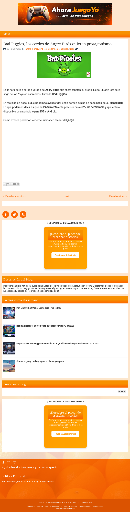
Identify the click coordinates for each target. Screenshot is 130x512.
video (71, 49)
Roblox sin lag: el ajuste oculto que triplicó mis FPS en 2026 (45, 326)
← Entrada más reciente (14, 196)
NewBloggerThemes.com (65, 508)
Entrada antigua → (118, 196)
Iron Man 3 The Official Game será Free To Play (38, 308)
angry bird (38, 49)
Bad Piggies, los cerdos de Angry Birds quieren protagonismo (57, 44)
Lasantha (73, 506)
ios (45, 49)
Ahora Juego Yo (58, 502)
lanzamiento (54, 49)
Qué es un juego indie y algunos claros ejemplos (40, 361)
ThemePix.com (49, 506)
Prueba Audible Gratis (65, 255)
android (29, 49)
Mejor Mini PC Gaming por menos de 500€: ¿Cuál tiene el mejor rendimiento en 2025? (57, 343)
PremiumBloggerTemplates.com (91, 506)
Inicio (6, 34)
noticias (64, 49)
